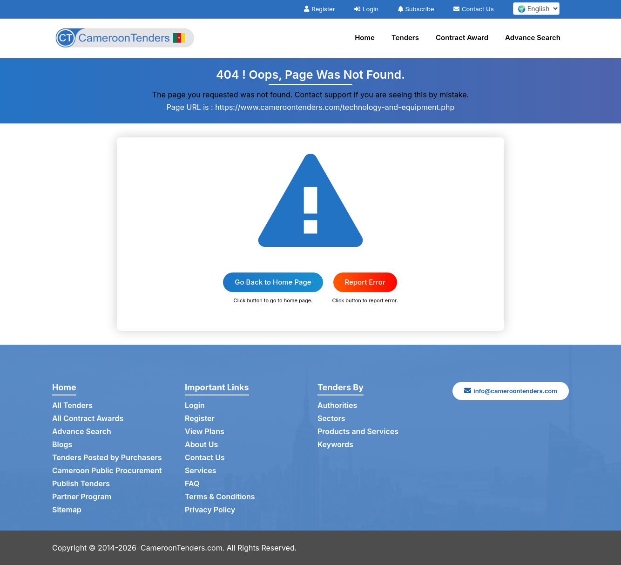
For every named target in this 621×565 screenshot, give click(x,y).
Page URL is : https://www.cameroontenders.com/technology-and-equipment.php (311, 107)
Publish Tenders (81, 484)
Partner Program (81, 497)
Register (319, 9)
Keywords (335, 444)
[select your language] (536, 8)
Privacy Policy (210, 510)
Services (200, 471)
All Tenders (72, 405)
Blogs (62, 444)
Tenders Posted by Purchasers (107, 458)
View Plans (204, 431)
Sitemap (66, 510)
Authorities (337, 405)
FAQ (192, 484)
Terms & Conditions (220, 497)
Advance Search (532, 37)
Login (366, 9)
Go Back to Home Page (273, 282)
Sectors (331, 418)
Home (365, 37)
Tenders (405, 37)
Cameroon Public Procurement (107, 471)
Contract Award (462, 37)
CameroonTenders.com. (183, 547)
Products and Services (357, 431)
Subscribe (416, 9)
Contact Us (473, 9)
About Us (201, 444)
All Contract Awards (87, 418)
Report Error (365, 282)
